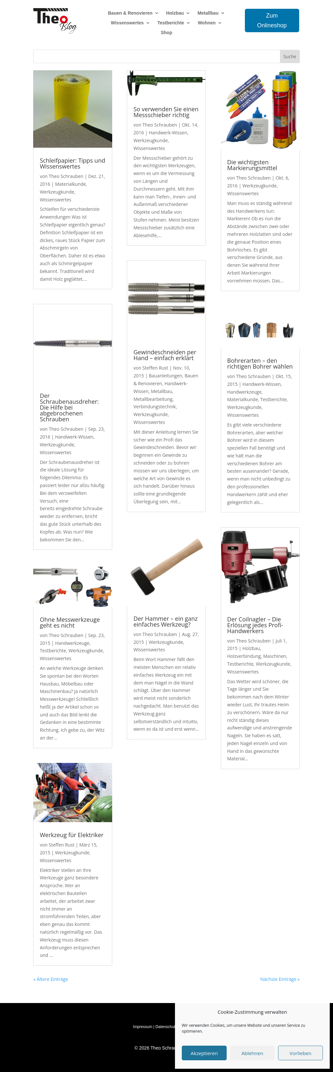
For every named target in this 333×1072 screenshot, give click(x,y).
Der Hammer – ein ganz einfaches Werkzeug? (165, 621)
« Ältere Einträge (50, 979)
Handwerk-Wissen (74, 437)
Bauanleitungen (165, 376)
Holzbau (175, 13)
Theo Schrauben (66, 176)
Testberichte (170, 22)
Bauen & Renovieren (130, 13)
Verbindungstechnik (154, 406)
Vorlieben (301, 1053)
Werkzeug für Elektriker (71, 835)
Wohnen (207, 22)
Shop (166, 32)
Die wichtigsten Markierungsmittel (252, 165)
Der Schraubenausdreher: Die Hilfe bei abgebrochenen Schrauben (69, 407)
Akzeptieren (204, 1053)
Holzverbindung (244, 656)
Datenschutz (166, 1027)
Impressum (142, 1027)
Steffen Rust (61, 845)
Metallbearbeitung (152, 399)
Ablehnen (252, 1053)
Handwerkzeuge (72, 643)
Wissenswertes (127, 22)
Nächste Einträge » (280, 979)
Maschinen (274, 656)
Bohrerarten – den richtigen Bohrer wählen (260, 363)
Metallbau (208, 13)
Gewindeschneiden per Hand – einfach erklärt (164, 355)
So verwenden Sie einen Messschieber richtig (165, 112)
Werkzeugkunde (57, 192)
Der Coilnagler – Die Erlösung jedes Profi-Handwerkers (255, 625)
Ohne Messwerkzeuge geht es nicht (70, 622)
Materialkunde (70, 184)
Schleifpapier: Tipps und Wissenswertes (72, 163)
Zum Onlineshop (272, 20)
